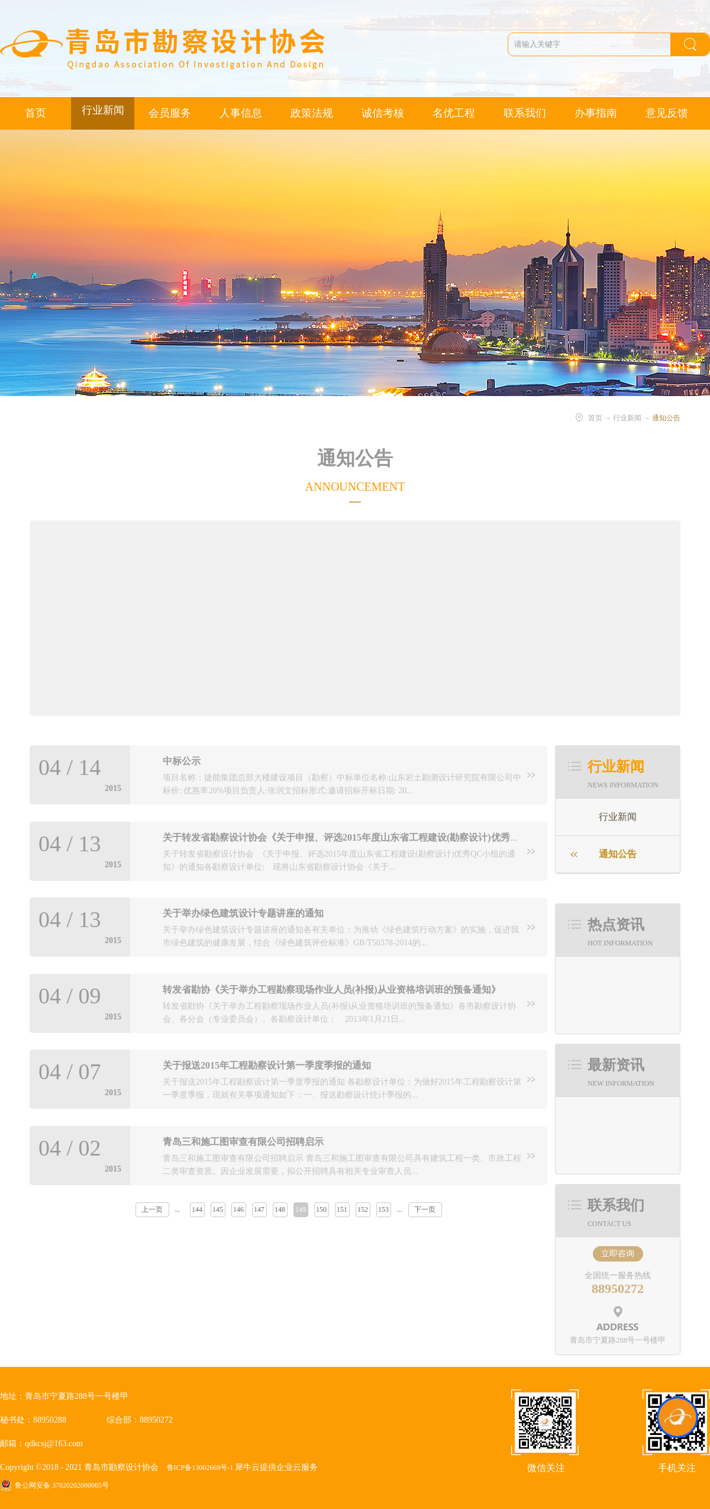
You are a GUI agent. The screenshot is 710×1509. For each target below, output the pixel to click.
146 (238, 1209)
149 (300, 1209)
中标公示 (182, 761)
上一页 (152, 1209)
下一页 (424, 1209)
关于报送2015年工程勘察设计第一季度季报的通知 (267, 1065)
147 (259, 1209)
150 (321, 1209)
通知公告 (666, 418)
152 (362, 1209)
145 (217, 1209)
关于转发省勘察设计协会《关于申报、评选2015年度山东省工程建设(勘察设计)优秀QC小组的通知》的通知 (386, 837)
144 (197, 1209)
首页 (35, 113)
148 (280, 1209)
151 (342, 1209)
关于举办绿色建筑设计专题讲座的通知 (243, 913)
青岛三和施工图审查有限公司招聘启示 (243, 1142)
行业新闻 (627, 418)
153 (383, 1209)
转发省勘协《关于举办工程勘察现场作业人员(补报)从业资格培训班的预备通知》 (332, 989)
